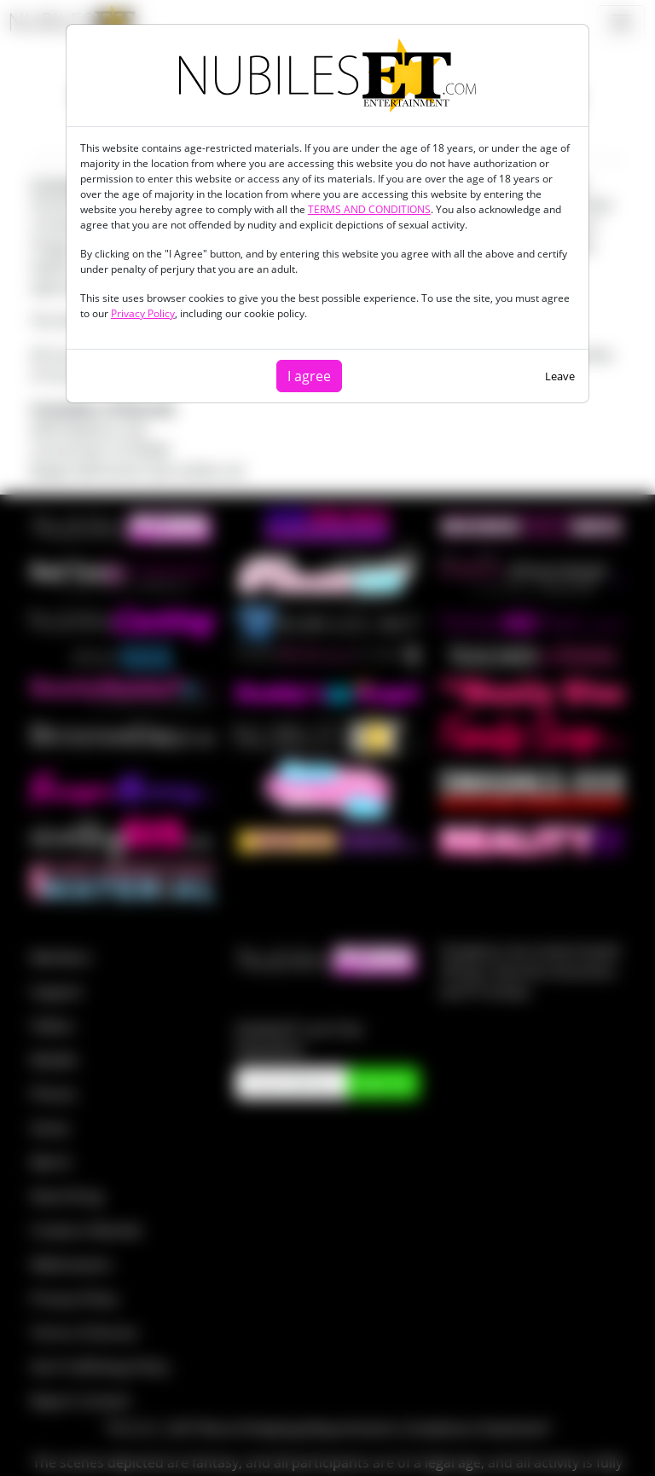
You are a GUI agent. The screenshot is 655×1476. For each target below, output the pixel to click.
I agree (309, 376)
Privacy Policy (143, 313)
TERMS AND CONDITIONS (369, 209)
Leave (560, 376)
